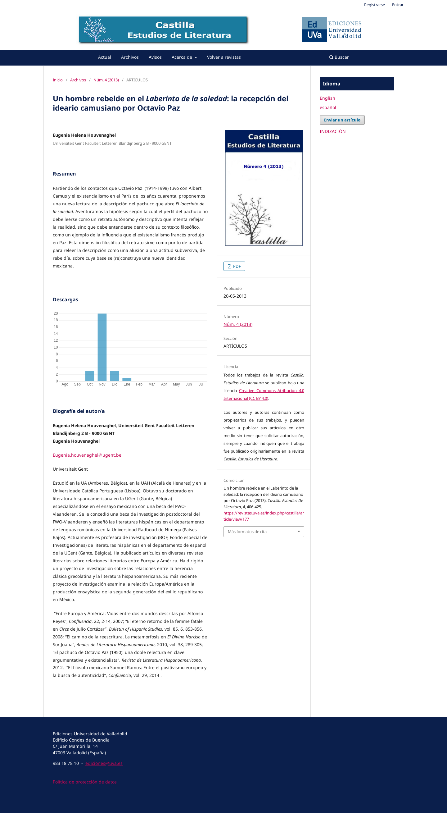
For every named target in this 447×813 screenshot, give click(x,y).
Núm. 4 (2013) (106, 80)
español (328, 107)
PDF (236, 266)
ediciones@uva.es (104, 763)
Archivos (130, 57)
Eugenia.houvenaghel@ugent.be (87, 455)
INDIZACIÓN (333, 131)
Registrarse (374, 4)
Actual (104, 57)
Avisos (155, 57)
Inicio (58, 80)
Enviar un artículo (342, 120)
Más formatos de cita (247, 531)
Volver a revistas (224, 57)
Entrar (398, 4)
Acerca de (182, 57)
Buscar (339, 57)
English (327, 98)
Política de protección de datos (85, 782)
